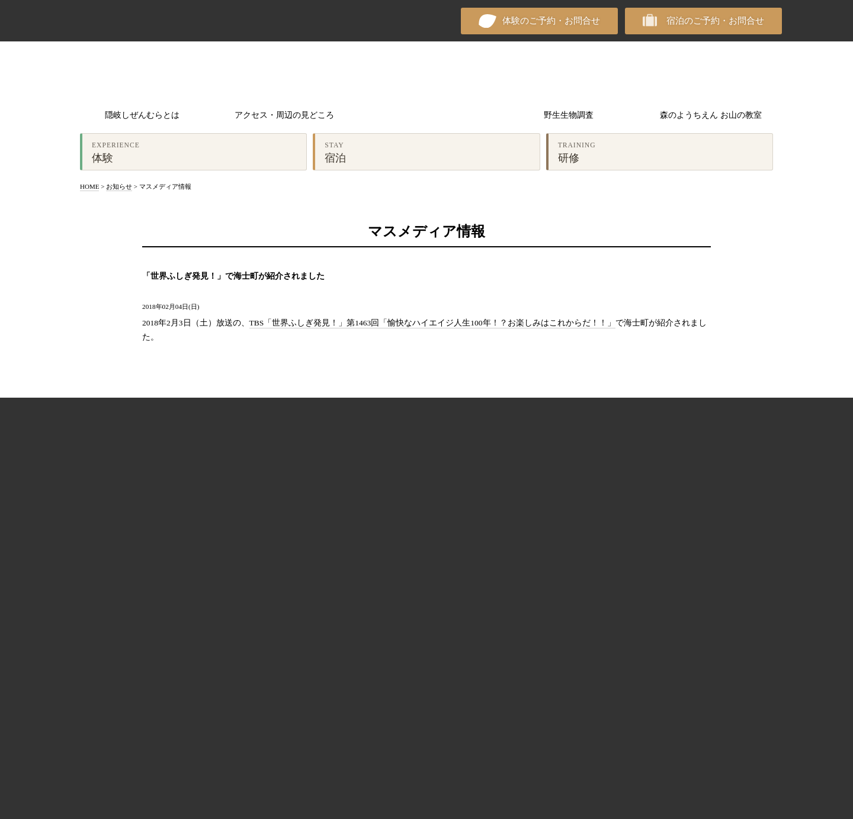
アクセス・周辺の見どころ (284, 115)
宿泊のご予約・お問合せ (715, 20)
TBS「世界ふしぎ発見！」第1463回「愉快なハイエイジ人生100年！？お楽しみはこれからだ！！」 (432, 322)
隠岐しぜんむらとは (142, 115)
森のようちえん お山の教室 (710, 115)
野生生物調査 (569, 115)
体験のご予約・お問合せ (551, 20)
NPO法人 (112, 21)
